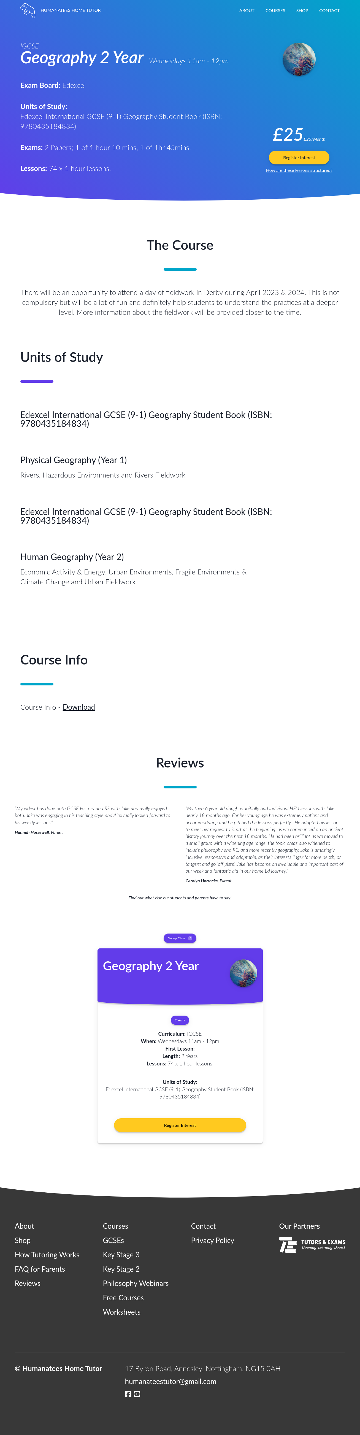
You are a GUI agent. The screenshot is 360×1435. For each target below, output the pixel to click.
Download (79, 706)
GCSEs (113, 1240)
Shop (302, 10)
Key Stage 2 (121, 1269)
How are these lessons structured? (299, 170)
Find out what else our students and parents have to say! (180, 897)
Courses (275, 10)
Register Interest (299, 157)
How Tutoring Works (47, 1254)
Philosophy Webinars (136, 1283)
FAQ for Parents (40, 1269)
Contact (329, 10)
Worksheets (122, 1311)
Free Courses (123, 1297)
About (247, 10)
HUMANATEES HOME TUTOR (60, 10)
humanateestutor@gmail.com (170, 1381)
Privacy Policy (212, 1240)
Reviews (28, 1283)
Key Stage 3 (121, 1254)
